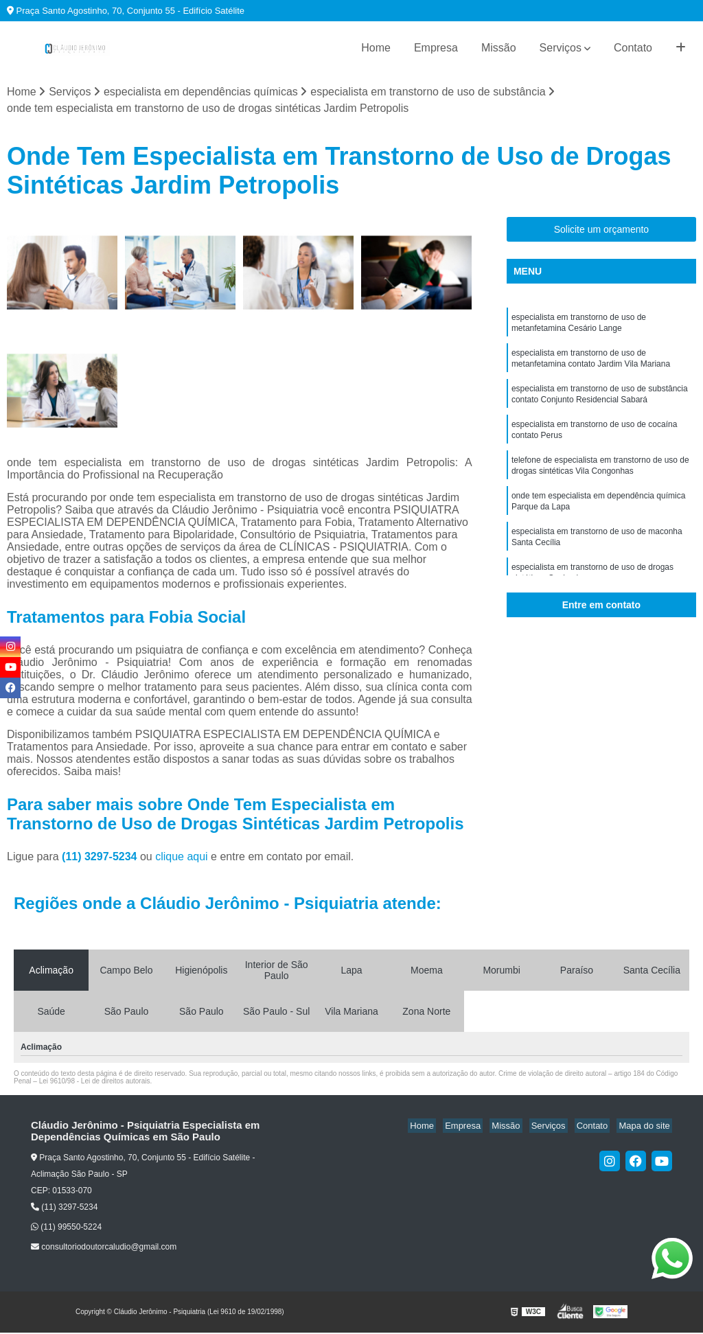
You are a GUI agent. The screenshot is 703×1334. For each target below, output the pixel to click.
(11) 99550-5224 (66, 1228)
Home (376, 48)
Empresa (436, 48)
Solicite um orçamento (601, 230)
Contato (633, 48)
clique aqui (181, 857)
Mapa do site (646, 1126)
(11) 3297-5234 (101, 857)
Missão (498, 48)
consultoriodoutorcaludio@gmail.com (103, 1248)
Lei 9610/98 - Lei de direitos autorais (94, 1081)
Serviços (560, 48)
